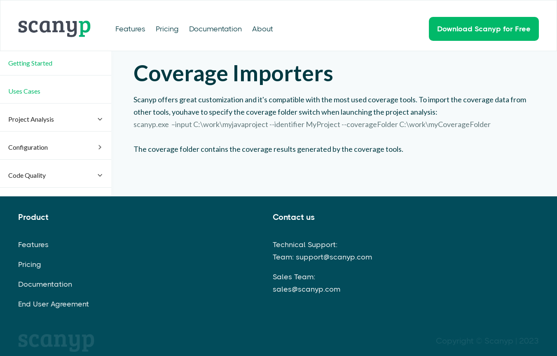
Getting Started (30, 63)
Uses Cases (24, 91)
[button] (55, 63)
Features (130, 29)
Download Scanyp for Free (484, 29)
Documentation (215, 29)
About (262, 29)
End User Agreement (53, 304)
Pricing (167, 29)
